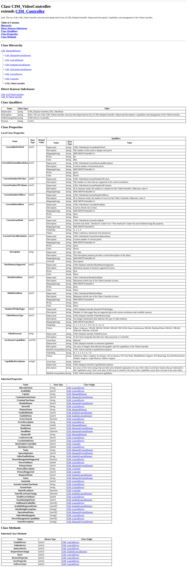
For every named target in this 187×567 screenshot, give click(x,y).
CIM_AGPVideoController (12, 94)
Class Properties (9, 34)
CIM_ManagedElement (11, 51)
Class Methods (8, 37)
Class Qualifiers (9, 31)
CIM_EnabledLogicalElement (17, 65)
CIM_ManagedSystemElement (18, 55)
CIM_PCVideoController (11, 97)
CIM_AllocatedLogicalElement (18, 69)
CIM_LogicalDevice (13, 74)
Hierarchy (6, 25)
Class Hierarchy (12, 45)
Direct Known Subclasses (14, 28)
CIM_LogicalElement (14, 60)
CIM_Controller (30, 11)
